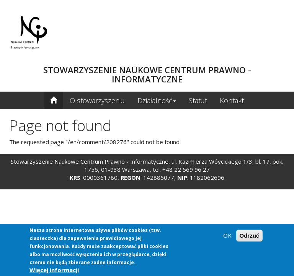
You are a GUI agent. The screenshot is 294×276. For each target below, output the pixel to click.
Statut (198, 100)
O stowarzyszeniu (97, 100)
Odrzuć (250, 236)
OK (227, 236)
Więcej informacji (54, 270)
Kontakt (232, 100)
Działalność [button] (156, 100)
